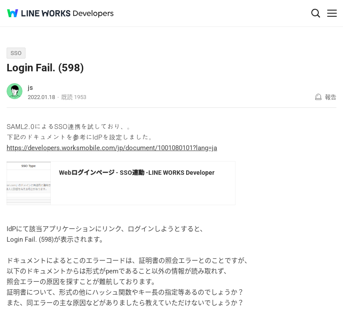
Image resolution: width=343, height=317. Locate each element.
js (30, 88)
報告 (330, 97)
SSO (16, 53)
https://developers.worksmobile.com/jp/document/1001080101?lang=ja (112, 148)
